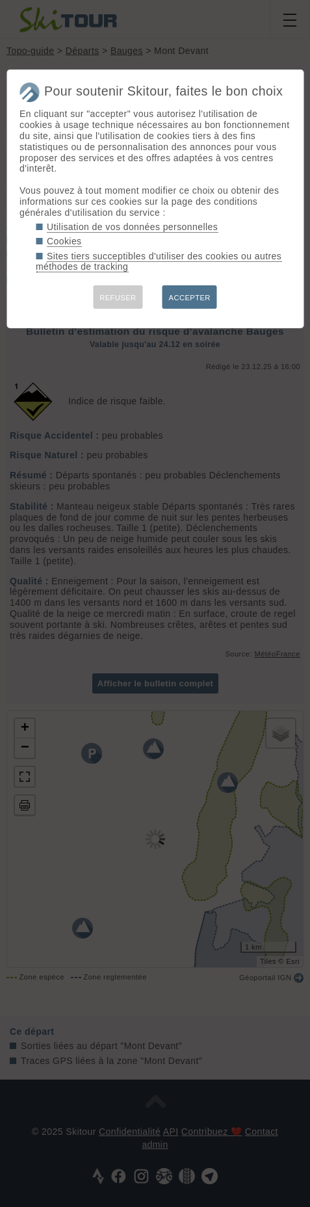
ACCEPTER (190, 298)
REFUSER (117, 298)
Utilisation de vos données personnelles (132, 227)
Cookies (64, 241)
